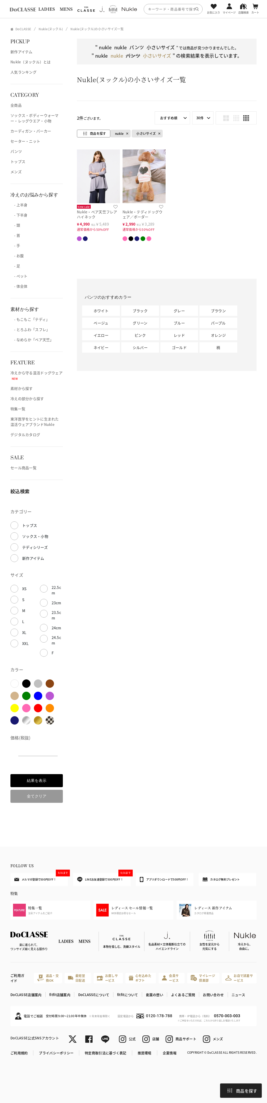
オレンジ (218, 335)
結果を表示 (36, 780)
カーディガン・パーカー (30, 131)
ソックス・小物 (35, 536)
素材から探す (21, 388)
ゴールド (179, 347)
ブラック (140, 310)
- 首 (15, 235)
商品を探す (242, 1091)
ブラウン (218, 310)
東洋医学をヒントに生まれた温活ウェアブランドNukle (34, 421)
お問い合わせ (213, 994)
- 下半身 (19, 215)
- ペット (19, 276)
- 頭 (15, 225)
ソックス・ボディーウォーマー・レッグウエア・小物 (34, 118)
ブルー (179, 323)
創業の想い (154, 994)
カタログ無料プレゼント (221, 879)
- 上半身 (19, 204)
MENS (66, 9)
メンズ (16, 171)
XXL (25, 643)
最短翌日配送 (76, 978)
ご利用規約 (19, 1052)
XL (24, 632)
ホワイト (101, 310)
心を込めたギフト (140, 978)
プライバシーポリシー (56, 1052)
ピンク (140, 335)
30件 (200, 117)
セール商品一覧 (23, 467)
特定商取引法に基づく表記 (105, 1052)
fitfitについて (127, 994)
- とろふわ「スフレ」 (30, 329)
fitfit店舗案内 (59, 994)
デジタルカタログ (25, 434)
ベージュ (101, 323)
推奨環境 (144, 1052)
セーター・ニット (25, 141)
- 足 (15, 265)
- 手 (15, 245)
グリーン (140, 323)
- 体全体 (19, 286)
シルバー (140, 347)
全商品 (16, 105)
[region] (133, 9)
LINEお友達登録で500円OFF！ (104, 877)
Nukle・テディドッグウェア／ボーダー (143, 214)
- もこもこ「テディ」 (30, 319)
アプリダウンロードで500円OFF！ (164, 879)
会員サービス (170, 978)
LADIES (46, 9)
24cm (56, 627)
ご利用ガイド (17, 978)
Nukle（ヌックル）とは (30, 61)
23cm (56, 602)
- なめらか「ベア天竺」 (32, 339)
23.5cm (56, 615)
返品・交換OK (48, 978)
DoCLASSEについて (93, 994)
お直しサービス (107, 978)
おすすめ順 (168, 117)
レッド (179, 335)
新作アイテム (21, 51)
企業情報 (170, 1052)
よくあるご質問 (183, 994)
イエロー (101, 335)
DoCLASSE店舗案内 (25, 994)
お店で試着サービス (239, 978)
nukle (119, 133)
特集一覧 (17, 408)
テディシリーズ (35, 547)
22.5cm (56, 590)
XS (24, 588)
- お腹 (17, 255)
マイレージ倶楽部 (203, 978)
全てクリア (36, 796)
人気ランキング (23, 72)
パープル (218, 323)
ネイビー (101, 347)
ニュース (238, 994)
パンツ (16, 151)
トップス (17, 161)
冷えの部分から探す (27, 398)
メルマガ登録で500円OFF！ (41, 877)
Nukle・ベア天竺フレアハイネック (97, 214)
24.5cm (56, 640)
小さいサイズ (146, 133)
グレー (179, 310)
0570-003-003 (227, 1016)
